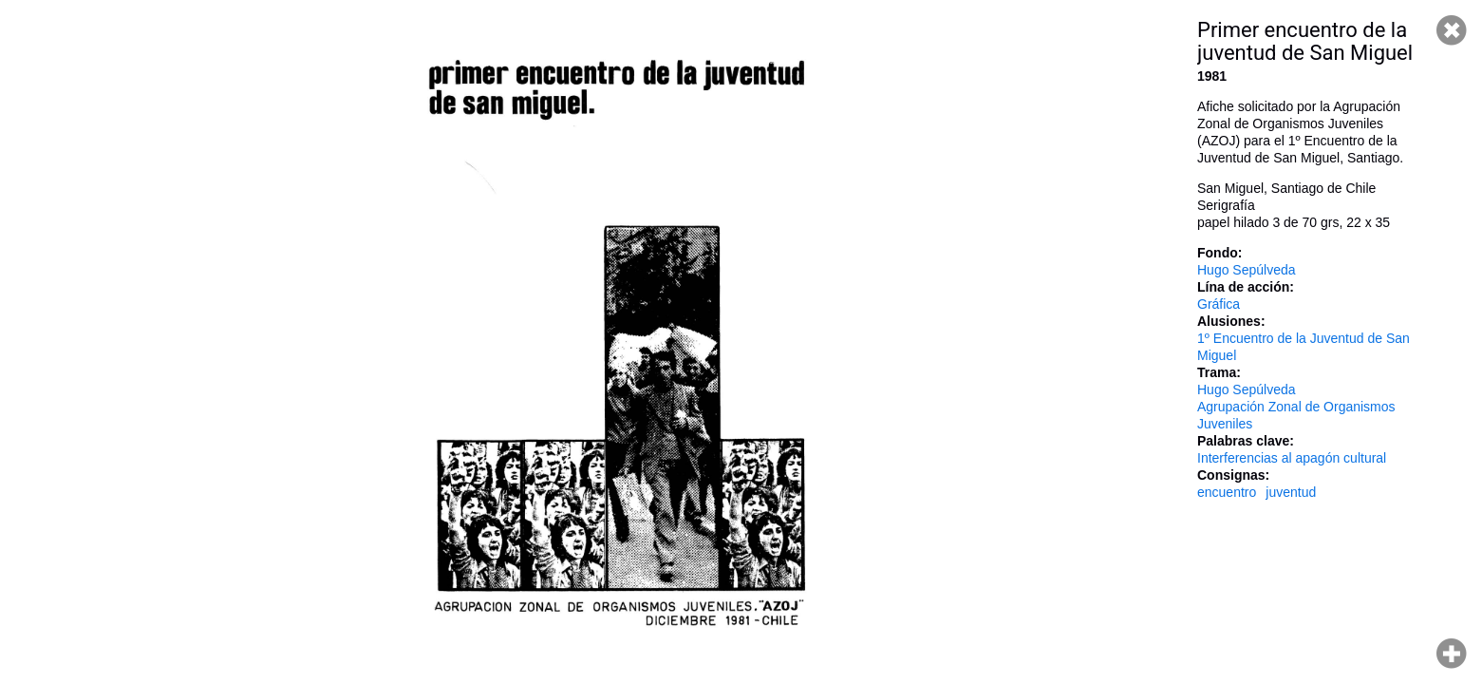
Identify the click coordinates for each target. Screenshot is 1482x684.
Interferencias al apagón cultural (1291, 458)
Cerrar (1452, 30)
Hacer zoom (1452, 653)
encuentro (1226, 492)
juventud (1291, 492)
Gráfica (1218, 304)
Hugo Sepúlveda (1246, 269)
